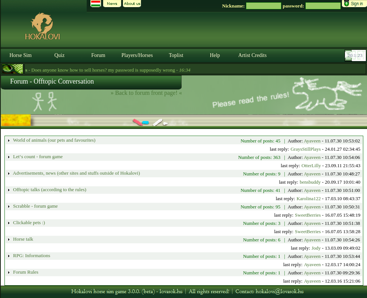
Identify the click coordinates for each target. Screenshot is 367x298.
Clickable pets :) (28, 222)
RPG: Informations (31, 255)
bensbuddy (310, 182)
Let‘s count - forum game (37, 156)
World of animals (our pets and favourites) (54, 140)
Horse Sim (20, 55)
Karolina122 (308, 198)
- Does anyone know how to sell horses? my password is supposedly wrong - (102, 70)
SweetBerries (308, 215)
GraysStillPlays (305, 149)
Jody (316, 248)
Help (215, 55)
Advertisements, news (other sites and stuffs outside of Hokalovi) (76, 173)
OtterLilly (311, 165)
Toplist (176, 55)
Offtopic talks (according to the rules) (49, 189)
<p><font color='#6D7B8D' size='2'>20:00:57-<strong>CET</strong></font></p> (356, 55)
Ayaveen (312, 141)
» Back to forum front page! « (146, 93)
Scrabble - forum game (35, 206)
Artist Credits (252, 55)
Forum (98, 55)
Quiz (59, 55)
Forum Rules (25, 272)
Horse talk (22, 239)
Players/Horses (137, 55)
